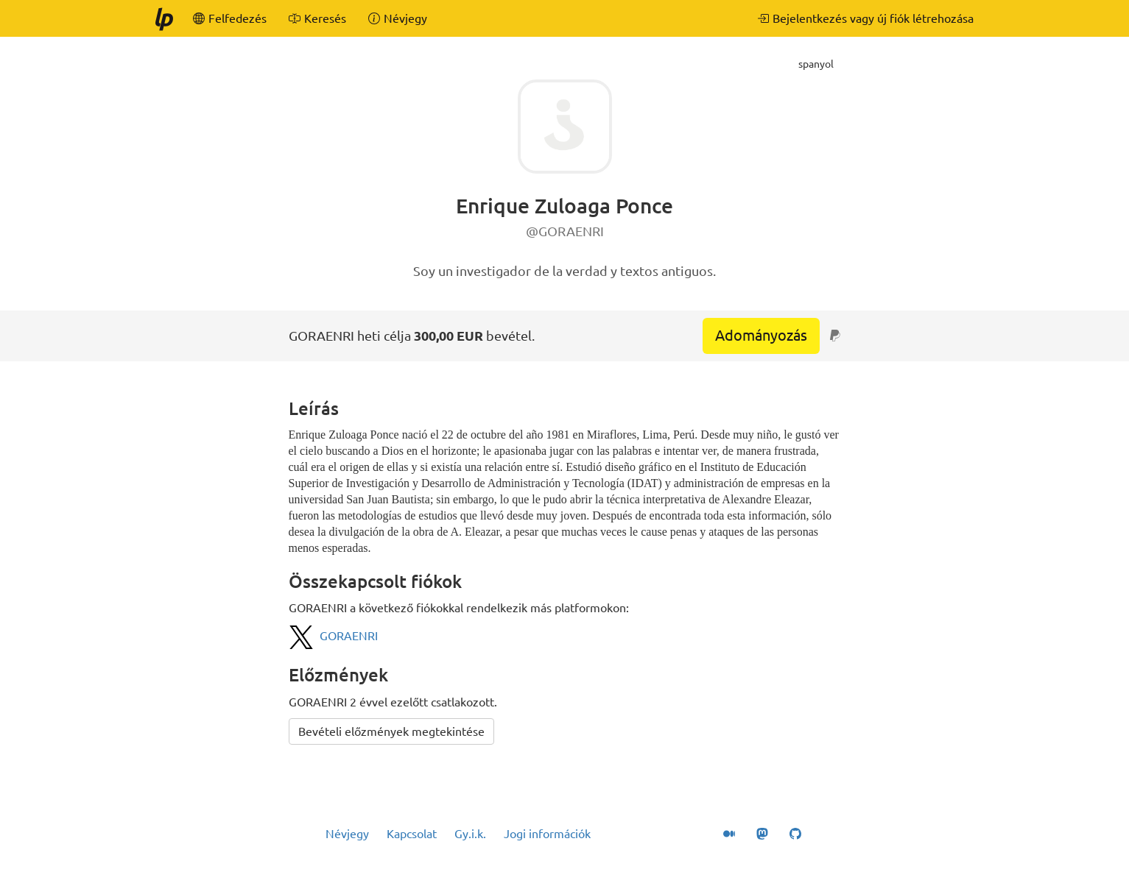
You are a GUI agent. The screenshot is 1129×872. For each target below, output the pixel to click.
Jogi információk (547, 833)
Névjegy (347, 833)
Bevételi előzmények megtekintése (391, 731)
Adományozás (761, 335)
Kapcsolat (412, 833)
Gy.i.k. (470, 833)
